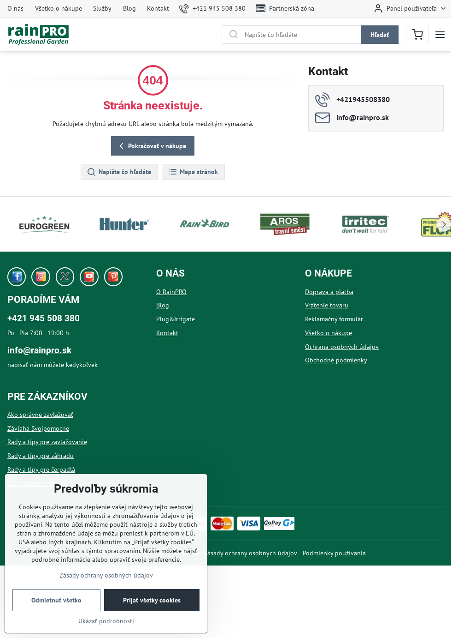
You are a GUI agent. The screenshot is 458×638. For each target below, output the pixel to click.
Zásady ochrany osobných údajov (250, 553)
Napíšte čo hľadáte (119, 172)
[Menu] (440, 34)
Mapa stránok (193, 172)
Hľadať (379, 34)
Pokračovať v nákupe (151, 146)
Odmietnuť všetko (56, 600)
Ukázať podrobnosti (106, 621)
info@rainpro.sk (39, 350)
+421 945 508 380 (43, 318)
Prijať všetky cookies (152, 600)
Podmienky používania (334, 553)
